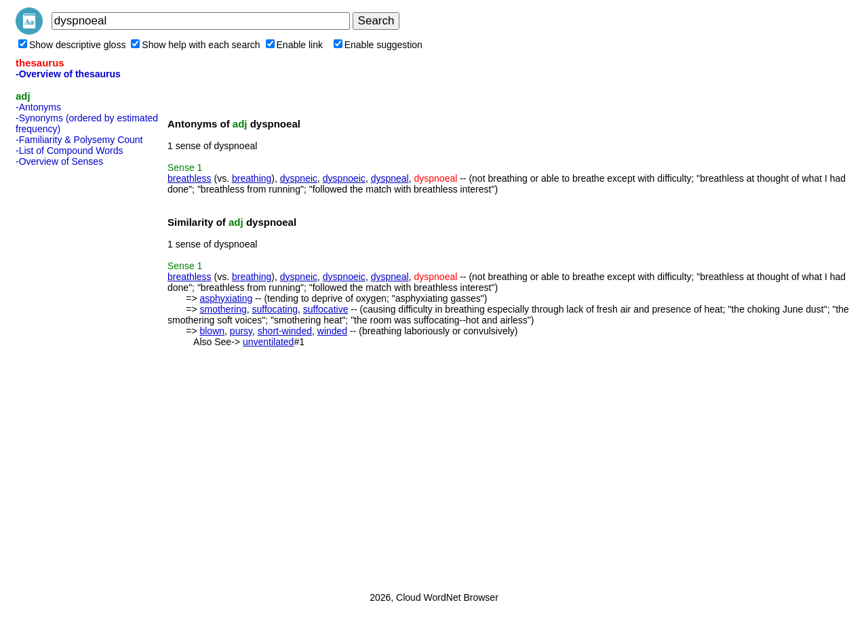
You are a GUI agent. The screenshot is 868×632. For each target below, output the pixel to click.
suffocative (326, 309)
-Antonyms (38, 107)
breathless (189, 178)
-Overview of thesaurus (68, 73)
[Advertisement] (70, 375)
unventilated (268, 341)
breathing (251, 178)
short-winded (285, 330)
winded (332, 330)
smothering (222, 309)
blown (211, 330)
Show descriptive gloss (71, 44)
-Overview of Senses (59, 161)
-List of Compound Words (69, 150)
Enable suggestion (378, 44)
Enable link (294, 44)
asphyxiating (225, 298)
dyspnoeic (344, 178)
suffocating (275, 309)
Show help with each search (195, 44)
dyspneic (298, 178)
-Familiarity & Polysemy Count (79, 139)
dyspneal (390, 178)
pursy (241, 330)
